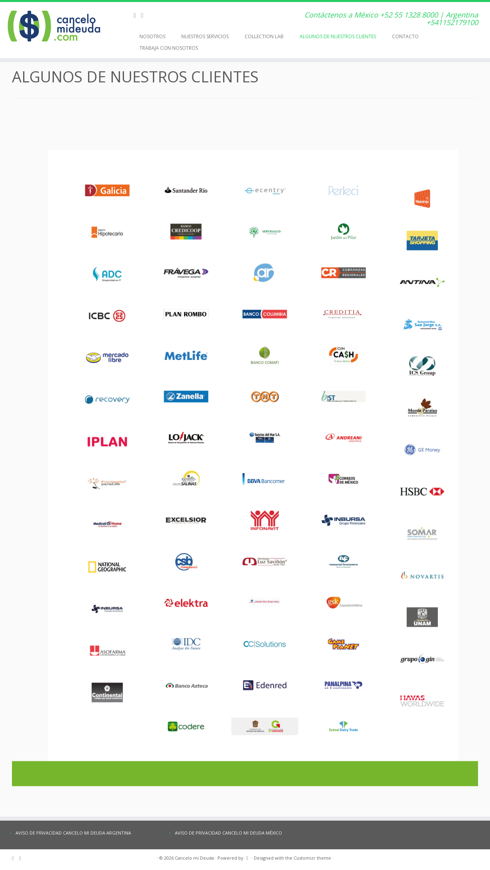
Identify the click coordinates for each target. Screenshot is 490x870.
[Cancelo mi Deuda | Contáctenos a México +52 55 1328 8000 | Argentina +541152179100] (56, 26)
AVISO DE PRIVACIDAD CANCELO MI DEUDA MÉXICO (228, 833)
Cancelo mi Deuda (194, 858)
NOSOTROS (152, 36)
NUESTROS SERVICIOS (205, 36)
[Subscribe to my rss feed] (137, 15)
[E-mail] (145, 15)
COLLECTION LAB (264, 36)
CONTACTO (405, 36)
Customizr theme (312, 858)
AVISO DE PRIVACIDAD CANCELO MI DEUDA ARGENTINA (73, 833)
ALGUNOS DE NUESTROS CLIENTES (338, 36)
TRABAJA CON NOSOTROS (168, 48)
